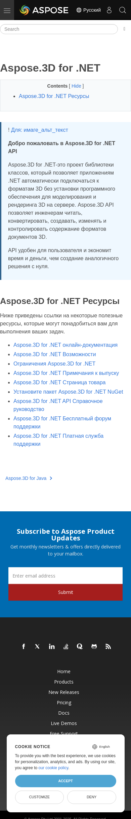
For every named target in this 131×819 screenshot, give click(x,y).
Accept (65, 781)
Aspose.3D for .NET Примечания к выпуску (66, 373)
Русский (88, 10)
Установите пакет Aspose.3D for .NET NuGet (68, 392)
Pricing (64, 702)
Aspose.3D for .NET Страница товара (59, 382)
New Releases (63, 692)
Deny (91, 797)
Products (64, 682)
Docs (64, 713)
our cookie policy (54, 767)
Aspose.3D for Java (28, 478)
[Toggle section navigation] (124, 29)
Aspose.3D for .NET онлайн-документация (65, 345)
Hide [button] (77, 86)
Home (64, 671)
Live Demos (64, 723)
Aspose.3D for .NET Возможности (54, 354)
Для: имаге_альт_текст (39, 130)
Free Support (64, 733)
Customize (39, 797)
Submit (65, 592)
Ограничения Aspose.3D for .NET (54, 364)
